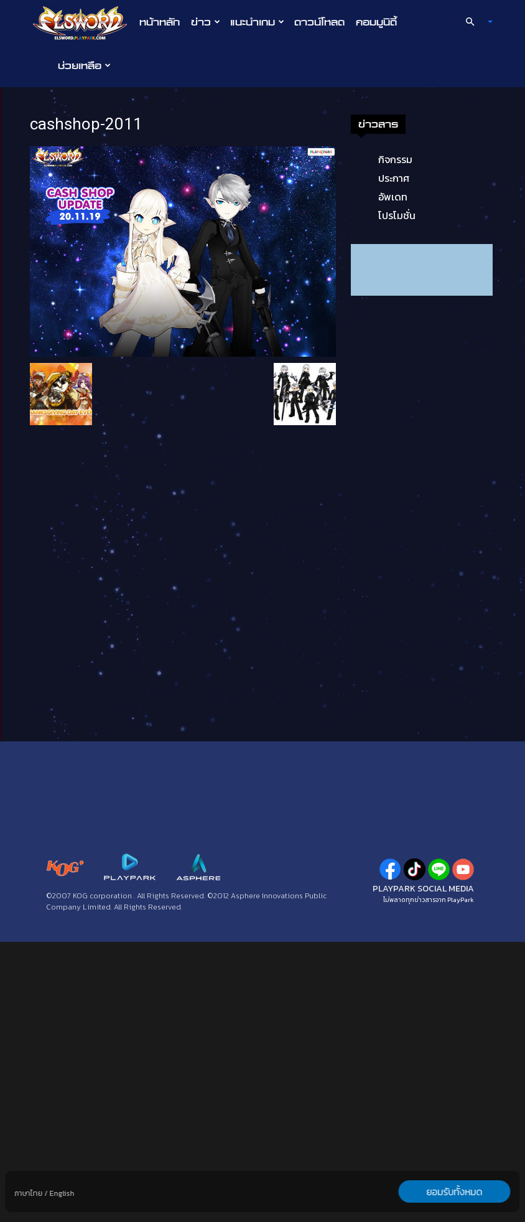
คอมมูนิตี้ (376, 22)
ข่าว (205, 22)
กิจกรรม (77, 439)
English (61, 1193)
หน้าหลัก (159, 22)
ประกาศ (75, 458)
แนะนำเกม (257, 22)
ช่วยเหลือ (84, 65)
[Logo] (83, 22)
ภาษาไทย (28, 1193)
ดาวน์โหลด (319, 22)
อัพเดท (74, 476)
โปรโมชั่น (78, 495)
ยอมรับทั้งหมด (455, 1191)
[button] (474, 22)
